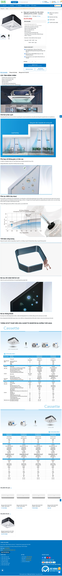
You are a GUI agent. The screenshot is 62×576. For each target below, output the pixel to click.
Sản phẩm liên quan (5, 487)
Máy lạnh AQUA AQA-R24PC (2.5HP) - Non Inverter (53, 506)
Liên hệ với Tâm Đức (26, 561)
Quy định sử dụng (4, 561)
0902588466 (46, 2)
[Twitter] (45, 558)
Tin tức (27, 5)
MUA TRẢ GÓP (40, 69)
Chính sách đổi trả (4, 560)
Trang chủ (3, 5)
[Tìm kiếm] (20, 2)
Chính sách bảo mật (5, 556)
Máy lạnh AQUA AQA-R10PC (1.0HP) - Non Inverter (6, 506)
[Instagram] (50, 558)
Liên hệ (33, 5)
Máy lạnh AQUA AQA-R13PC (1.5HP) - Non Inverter (22, 506)
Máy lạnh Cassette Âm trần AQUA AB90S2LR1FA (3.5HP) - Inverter (7, 532)
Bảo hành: (26, 558)
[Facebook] (43, 558)
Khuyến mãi (57, 5)
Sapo (42, 574)
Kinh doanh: (27, 556)
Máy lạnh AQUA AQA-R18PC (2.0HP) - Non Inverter (37, 506)
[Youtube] (47, 558)
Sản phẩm (19, 5)
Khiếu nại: (26, 560)
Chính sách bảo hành (5, 564)
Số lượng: (25, 61)
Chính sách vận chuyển (5, 558)
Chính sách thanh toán (5, 563)
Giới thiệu (11, 5)
